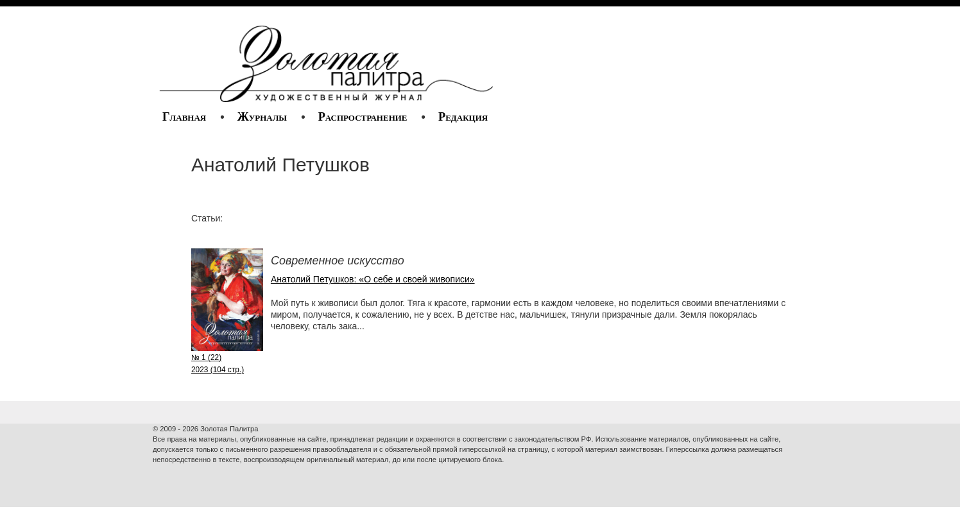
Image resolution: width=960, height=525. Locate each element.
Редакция (463, 116)
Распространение (362, 116)
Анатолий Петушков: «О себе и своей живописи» (373, 279)
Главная (184, 116)
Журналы (262, 116)
